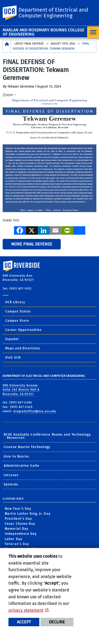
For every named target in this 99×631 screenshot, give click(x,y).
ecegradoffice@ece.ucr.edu (34, 411)
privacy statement (26, 610)
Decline (57, 621)
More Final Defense (31, 244)
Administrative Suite (21, 466)
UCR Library (15, 302)
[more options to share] (79, 230)
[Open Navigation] (93, 32)
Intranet (11, 475)
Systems (11, 484)
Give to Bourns (16, 456)
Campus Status (18, 311)
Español (12, 339)
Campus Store (17, 320)
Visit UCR (13, 357)
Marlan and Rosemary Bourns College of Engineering (43, 32)
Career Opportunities (23, 330)
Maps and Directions (22, 348)
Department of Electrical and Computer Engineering (53, 13)
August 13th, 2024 (63, 43)
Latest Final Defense (29, 43)
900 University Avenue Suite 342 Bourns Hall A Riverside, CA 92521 (21, 390)
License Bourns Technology (27, 447)
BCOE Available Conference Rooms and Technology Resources (47, 436)
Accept (24, 621)
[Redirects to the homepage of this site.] (7, 46)
